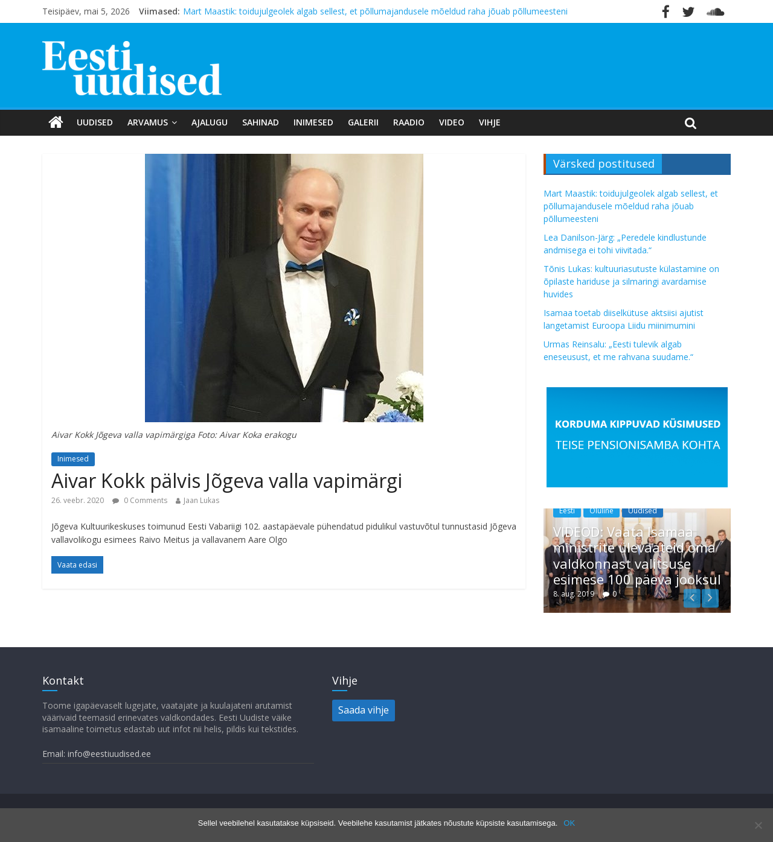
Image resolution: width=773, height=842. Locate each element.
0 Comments (139, 500)
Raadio (409, 122)
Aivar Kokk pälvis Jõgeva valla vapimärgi (226, 480)
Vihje (490, 122)
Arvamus (147, 122)
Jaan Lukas (201, 500)
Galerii (363, 122)
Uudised (95, 122)
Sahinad (260, 122)
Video (451, 122)
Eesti (567, 510)
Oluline (601, 510)
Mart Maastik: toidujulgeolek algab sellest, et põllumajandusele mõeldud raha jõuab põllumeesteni (375, 11)
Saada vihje (363, 710)
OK (569, 823)
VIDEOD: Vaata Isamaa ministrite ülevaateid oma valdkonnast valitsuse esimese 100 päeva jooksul (637, 555)
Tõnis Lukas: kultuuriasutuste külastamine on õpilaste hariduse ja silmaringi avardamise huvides (631, 281)
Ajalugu (209, 122)
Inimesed (313, 122)
